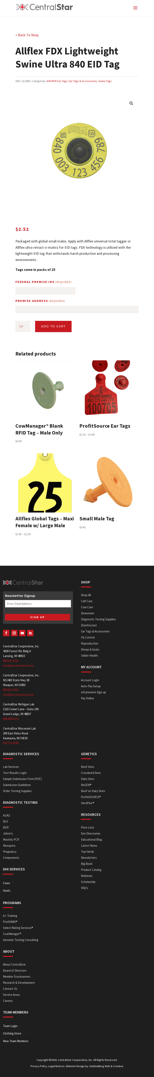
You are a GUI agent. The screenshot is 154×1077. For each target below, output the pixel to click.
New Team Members (15, 1041)
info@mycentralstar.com (18, 665)
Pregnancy (9, 851)
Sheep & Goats (90, 649)
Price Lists (87, 827)
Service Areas (11, 995)
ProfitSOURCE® (91, 797)
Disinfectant (89, 625)
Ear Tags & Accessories (83, 81)
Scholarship (88, 882)
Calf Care (86, 601)
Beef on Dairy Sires (93, 791)
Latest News (89, 845)
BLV (5, 821)
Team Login (10, 1026)
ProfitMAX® (10, 922)
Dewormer (87, 613)
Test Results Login (15, 773)
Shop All (86, 595)
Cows (6, 883)
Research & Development (19, 982)
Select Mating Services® (18, 928)
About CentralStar (14, 964)
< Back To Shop (26, 35)
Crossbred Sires (91, 773)
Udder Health (89, 655)
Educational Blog (91, 839)
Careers (8, 1001)
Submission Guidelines (17, 785)
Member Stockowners (16, 976)
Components (11, 858)
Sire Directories (90, 833)
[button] (131, 103)
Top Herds (87, 851)
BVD (6, 827)
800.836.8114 (10, 719)
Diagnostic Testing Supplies (98, 619)
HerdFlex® (87, 803)
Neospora (9, 845)
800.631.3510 (10, 661)
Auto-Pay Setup (91, 686)
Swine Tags (105, 81)
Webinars (87, 876)
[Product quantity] (22, 326)
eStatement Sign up (93, 692)
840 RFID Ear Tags (57, 81)
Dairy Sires (87, 779)
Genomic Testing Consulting (20, 940)
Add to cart (53, 326)
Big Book (86, 864)
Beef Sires (87, 767)
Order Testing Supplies (17, 791)
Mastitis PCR (11, 839)
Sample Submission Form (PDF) (22, 779)
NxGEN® (86, 785)
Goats (6, 890)
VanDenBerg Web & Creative (106, 1066)
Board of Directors (14, 970)
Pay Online (87, 698)
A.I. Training (10, 916)
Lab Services (11, 767)
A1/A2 (6, 815)
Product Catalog (91, 870)
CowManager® (12, 934)
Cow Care (87, 607)
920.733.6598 (10, 743)
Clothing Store (12, 1033)
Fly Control (88, 637)
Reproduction (89, 643)
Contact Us (10, 989)
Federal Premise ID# (43, 282)
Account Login (90, 680)
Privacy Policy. (39, 1066)
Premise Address (40, 301)
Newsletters (89, 858)
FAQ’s (84, 888)
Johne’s (8, 833)
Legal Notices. (56, 1066)
